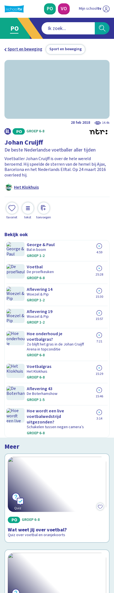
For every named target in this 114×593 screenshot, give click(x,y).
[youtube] (44, 555)
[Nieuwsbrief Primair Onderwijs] (31, 516)
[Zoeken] (102, 28)
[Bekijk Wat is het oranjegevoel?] (57, 341)
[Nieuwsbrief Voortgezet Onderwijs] (83, 516)
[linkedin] (32, 555)
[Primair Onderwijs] (50, 8)
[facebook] (7, 555)
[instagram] (19, 555)
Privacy (12, 474)
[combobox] (49, 28)
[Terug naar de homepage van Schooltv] (14, 8)
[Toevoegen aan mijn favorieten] (12, 210)
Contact (13, 452)
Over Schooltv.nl (23, 467)
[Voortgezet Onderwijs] (64, 8)
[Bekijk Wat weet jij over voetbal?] (57, 276)
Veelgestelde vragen (26, 459)
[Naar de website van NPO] (106, 9)
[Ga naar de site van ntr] (88, 566)
